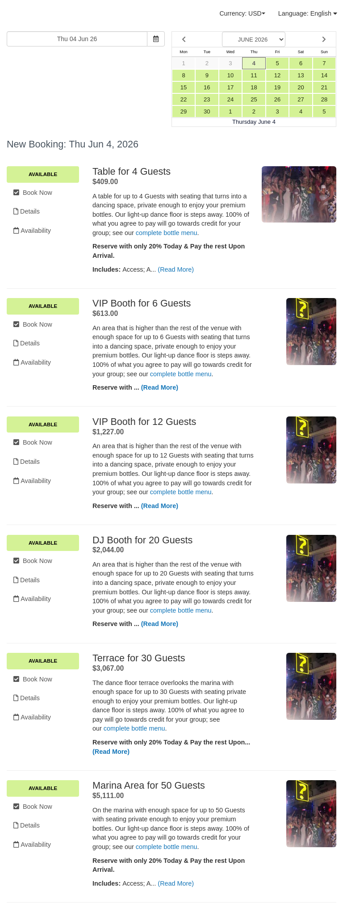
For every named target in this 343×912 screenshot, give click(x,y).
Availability (32, 230)
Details (26, 211)
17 (230, 87)
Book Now (32, 192)
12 (277, 75)
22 (183, 99)
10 (230, 75)
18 (254, 87)
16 (207, 87)
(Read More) (176, 269)
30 (207, 111)
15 (183, 87)
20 (300, 87)
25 (254, 99)
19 (277, 87)
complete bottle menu (166, 232)
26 (277, 99)
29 (183, 111)
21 (324, 87)
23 (207, 99)
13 (300, 75)
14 (324, 75)
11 (254, 75)
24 (230, 99)
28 (324, 99)
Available (43, 174)
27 (300, 99)
